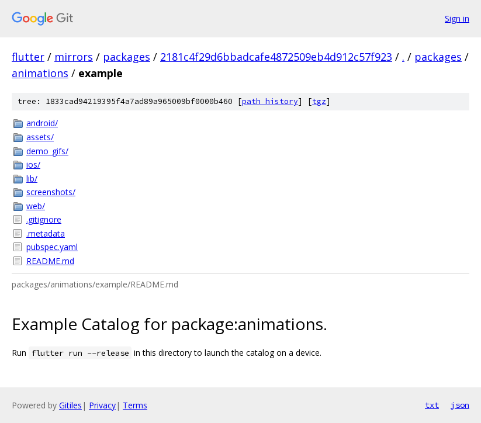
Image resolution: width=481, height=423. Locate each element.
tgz (319, 101)
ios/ (33, 164)
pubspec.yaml (52, 246)
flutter (28, 57)
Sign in (457, 18)
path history (270, 101)
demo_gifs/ (47, 151)
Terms (135, 405)
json (460, 405)
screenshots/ (50, 191)
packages (126, 57)
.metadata (45, 233)
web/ (35, 206)
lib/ (31, 178)
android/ (42, 123)
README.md (50, 260)
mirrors (73, 57)
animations (40, 73)
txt (432, 405)
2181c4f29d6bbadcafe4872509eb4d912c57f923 (276, 57)
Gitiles (70, 405)
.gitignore (43, 219)
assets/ (40, 137)
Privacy (102, 405)
